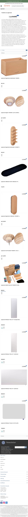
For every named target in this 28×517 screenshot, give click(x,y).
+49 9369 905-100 (3, 488)
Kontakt (2, 469)
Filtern (14, 50)
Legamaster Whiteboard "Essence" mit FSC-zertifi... (10, 423)
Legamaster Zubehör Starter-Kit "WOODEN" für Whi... (10, 285)
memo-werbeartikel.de (4, 497)
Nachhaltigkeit (3, 459)
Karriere (2, 461)
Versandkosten (22, 507)
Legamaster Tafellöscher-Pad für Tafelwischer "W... (10, 181)
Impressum (2, 465)
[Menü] (1, 6)
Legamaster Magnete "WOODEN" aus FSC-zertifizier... (10, 112)
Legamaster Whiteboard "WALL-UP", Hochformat (9, 354)
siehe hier (24, 516)
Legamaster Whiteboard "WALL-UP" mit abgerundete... (10, 319)
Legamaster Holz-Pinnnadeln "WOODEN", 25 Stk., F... (10, 250)
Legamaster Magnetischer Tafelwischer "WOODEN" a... (10, 216)
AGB (1, 467)
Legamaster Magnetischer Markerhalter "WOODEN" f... (10, 147)
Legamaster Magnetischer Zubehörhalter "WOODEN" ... (10, 78)
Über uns (2, 457)
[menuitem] (1, 6)
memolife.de (3, 496)
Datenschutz (3, 463)
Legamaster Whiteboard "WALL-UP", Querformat (9, 388)
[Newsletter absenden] (26, 447)
